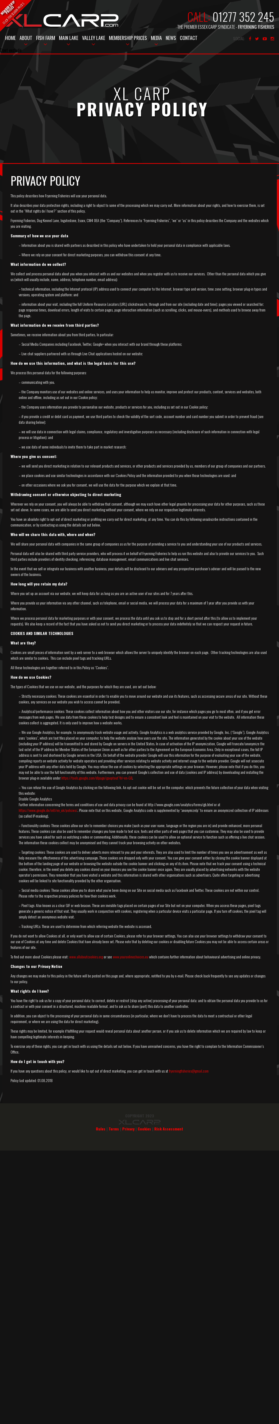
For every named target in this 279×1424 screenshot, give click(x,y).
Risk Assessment (168, 1129)
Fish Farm (45, 37)
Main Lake (68, 37)
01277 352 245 (243, 16)
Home (10, 37)
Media (156, 37)
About (26, 37)
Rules (100, 1129)
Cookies (144, 1129)
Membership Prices (128, 37)
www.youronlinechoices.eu (130, 956)
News (171, 37)
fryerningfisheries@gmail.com (189, 1071)
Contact (189, 37)
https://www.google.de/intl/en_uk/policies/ (48, 810)
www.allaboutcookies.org (86, 956)
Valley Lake (93, 37)
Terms (114, 1129)
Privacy (128, 1129)
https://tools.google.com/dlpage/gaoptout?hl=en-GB (96, 778)
